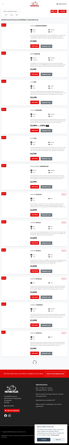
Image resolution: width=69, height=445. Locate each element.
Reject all (58, 439)
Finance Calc (46, 46)
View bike (34, 46)
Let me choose (55, 435)
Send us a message (12, 407)
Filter (62, 11)
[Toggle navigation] (2, 4)
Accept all (43, 439)
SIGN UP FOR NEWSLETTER (55, 370)
